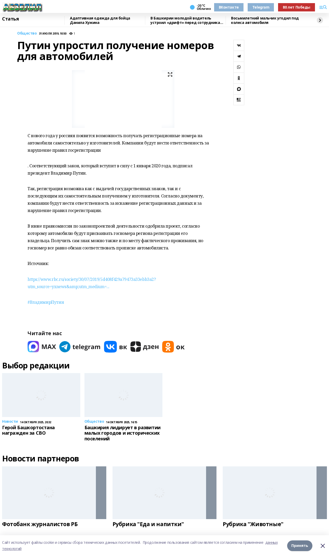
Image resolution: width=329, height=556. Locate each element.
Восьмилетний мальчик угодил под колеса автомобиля (265, 20)
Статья (10, 19)
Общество (27, 33)
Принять (299, 545)
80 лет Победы (296, 7)
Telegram (260, 7)
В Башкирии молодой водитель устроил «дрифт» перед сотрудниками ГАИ (188, 20)
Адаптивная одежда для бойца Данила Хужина (100, 20)
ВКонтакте (229, 7)
